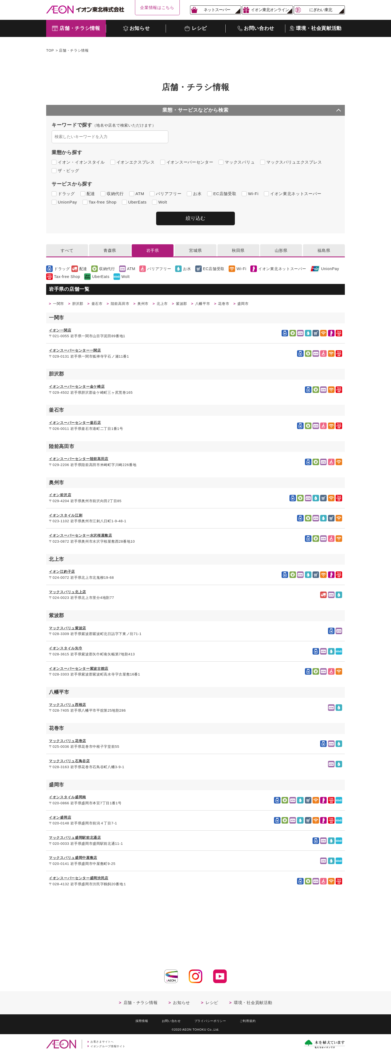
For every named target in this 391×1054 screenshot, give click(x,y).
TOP (50, 50)
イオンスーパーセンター (189, 162)
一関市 (59, 304)
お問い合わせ (168, 1020)
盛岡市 (265, 304)
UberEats (137, 202)
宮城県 (195, 251)
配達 (91, 193)
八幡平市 (220, 304)
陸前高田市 (128, 304)
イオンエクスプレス (135, 162)
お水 (197, 193)
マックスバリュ (240, 162)
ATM (139, 193)
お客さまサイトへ (103, 1041)
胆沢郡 (81, 304)
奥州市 (154, 304)
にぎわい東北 (320, 9)
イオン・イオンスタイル (81, 162)
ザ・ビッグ (68, 170)
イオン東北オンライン (270, 9)
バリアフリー (168, 193)
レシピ (212, 1001)
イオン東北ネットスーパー (295, 193)
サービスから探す (72, 184)
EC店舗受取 (225, 193)
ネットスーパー (217, 9)
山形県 (281, 251)
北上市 (175, 304)
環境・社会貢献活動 (253, 1001)
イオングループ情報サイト (110, 1046)
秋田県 (238, 251)
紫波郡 (197, 304)
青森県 (110, 251)
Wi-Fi (253, 193)
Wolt (162, 202)
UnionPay (67, 202)
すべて (67, 251)
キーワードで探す (104, 125)
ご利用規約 (253, 1020)
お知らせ (181, 1001)
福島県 (324, 251)
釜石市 (102, 304)
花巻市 (244, 304)
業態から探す (67, 152)
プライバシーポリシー (211, 1020)
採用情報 (136, 1020)
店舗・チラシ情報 (141, 1001)
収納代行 (115, 193)
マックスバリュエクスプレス (294, 162)
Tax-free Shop (102, 202)
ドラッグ (66, 193)
